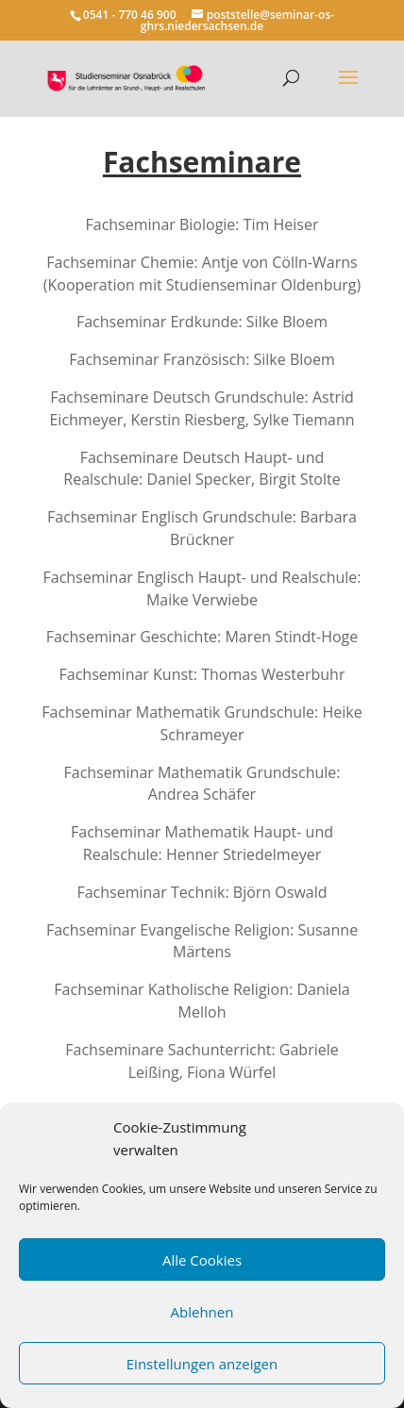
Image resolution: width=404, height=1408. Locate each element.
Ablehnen (202, 1311)
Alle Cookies (202, 1260)
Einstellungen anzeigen (202, 1363)
